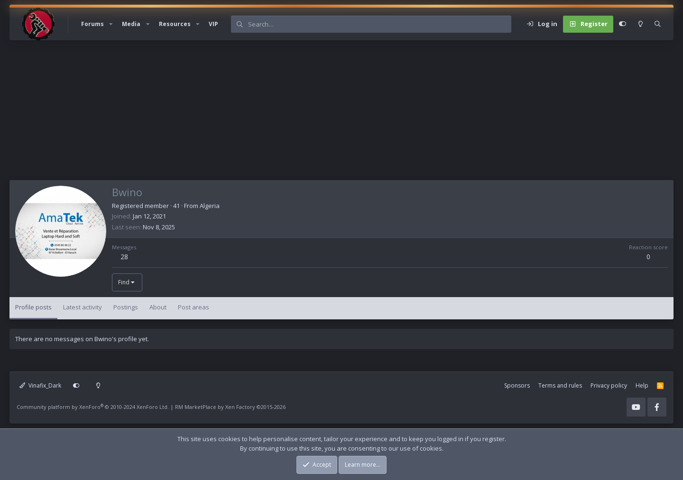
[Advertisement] (294, 113)
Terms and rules (560, 385)
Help (642, 385)
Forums (92, 24)
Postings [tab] (125, 307)
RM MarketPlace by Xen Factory (230, 406)
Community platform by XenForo (93, 406)
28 (124, 256)
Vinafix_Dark (40, 385)
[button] (111, 24)
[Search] (379, 24)
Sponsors (517, 385)
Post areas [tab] (193, 307)
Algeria (210, 205)
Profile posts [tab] (33, 307)
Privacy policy (609, 385)
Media (131, 24)
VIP (213, 24)
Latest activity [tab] (82, 307)
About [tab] (157, 307)
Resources (175, 24)
